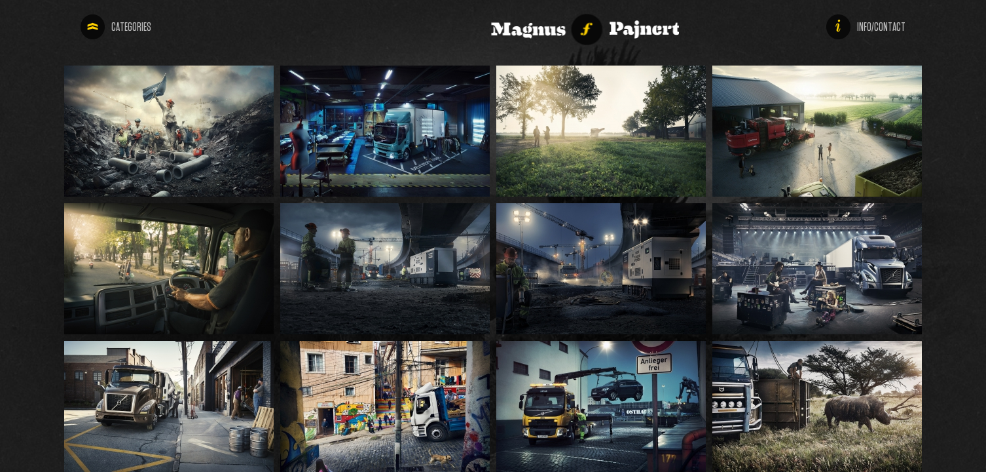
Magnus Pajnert (455, 26)
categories (112, 26)
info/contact (901, 26)
